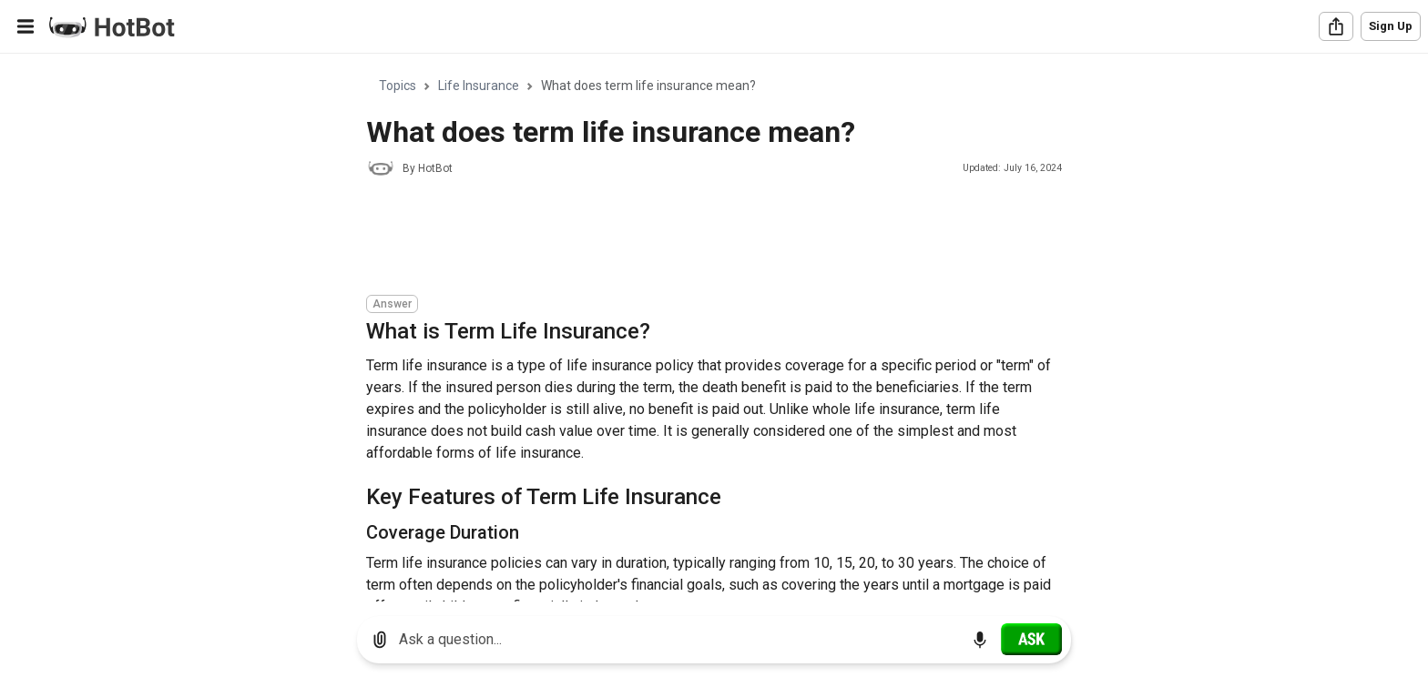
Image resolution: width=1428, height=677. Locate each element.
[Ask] (1031, 638)
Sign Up (1391, 26)
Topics (397, 85)
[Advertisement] (697, 238)
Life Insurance (478, 85)
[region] (714, 328)
